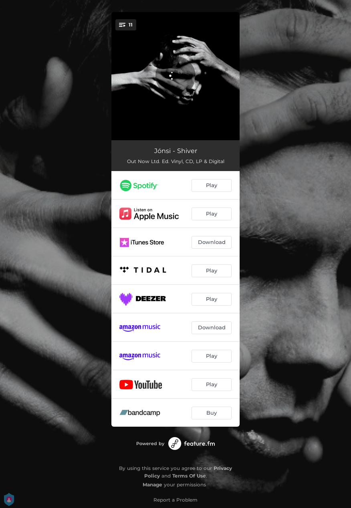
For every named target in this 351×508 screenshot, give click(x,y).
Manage (152, 485)
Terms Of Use (189, 476)
